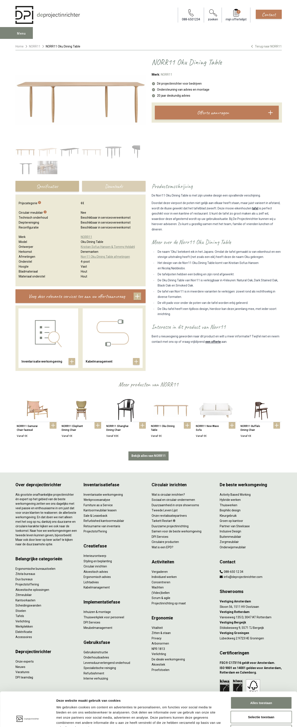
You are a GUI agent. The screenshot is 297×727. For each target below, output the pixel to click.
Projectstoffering (27, 584)
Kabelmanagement (97, 587)
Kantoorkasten (25, 600)
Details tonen (232, 718)
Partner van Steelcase (235, 526)
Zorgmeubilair (229, 542)
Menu (21, 33)
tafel (255, 208)
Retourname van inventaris (102, 526)
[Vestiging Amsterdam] (251, 601)
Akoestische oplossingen (32, 589)
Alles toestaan (261, 670)
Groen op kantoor (231, 521)
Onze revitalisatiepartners (169, 515)
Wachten (158, 587)
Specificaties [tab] (47, 186)
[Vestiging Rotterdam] (251, 612)
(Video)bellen (161, 592)
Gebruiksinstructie (96, 652)
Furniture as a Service (98, 505)
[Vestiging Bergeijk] (251, 622)
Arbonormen (160, 643)
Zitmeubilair (23, 595)
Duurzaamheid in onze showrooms (175, 505)
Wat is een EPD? (162, 547)
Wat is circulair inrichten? (168, 494)
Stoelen (20, 611)
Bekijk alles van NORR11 (148, 455)
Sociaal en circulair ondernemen (173, 499)
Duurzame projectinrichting (170, 526)
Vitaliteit (157, 627)
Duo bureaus (24, 579)
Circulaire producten (165, 542)
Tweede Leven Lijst (165, 510)
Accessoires (23, 637)
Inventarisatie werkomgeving (103, 494)
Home (19, 46)
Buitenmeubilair (230, 536)
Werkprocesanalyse (97, 499)
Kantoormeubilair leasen (100, 510)
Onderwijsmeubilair (233, 547)
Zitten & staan (161, 633)
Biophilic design (230, 510)
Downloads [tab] (114, 186)
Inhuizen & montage (97, 612)
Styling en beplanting (98, 561)
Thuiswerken (228, 505)
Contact (269, 14)
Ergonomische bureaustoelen (35, 568)
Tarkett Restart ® (163, 521)
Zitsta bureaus (25, 574)
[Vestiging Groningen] (251, 633)
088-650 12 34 (231, 571)
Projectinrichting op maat (169, 603)
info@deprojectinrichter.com (241, 577)
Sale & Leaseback (95, 515)
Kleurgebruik (228, 515)
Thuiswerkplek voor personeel (104, 617)
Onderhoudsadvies (96, 657)
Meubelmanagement (98, 627)
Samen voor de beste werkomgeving (176, 531)
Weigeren (261, 699)
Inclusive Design (230, 531)
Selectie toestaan (261, 685)
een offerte (213, 341)
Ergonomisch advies (97, 577)
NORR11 (34, 46)
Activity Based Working (235, 494)
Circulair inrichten (95, 566)
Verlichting (22, 621)
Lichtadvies (91, 582)
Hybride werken (230, 499)
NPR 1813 (158, 649)
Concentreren (161, 582)
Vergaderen (160, 571)
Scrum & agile (161, 598)
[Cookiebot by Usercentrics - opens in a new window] (28, 718)
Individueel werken (164, 577)
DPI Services (92, 622)
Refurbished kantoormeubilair (104, 521)
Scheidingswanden (28, 605)
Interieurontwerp (95, 556)
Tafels (19, 616)
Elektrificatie (23, 632)
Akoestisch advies (96, 571)
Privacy (156, 638)
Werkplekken (24, 626)
